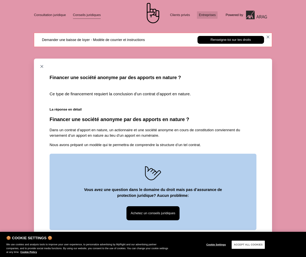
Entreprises (207, 15)
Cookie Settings (216, 247)
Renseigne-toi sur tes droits (231, 40)
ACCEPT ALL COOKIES (248, 247)
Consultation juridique (50, 15)
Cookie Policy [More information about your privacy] (28, 254)
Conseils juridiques (87, 15)
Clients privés (180, 15)
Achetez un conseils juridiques (153, 213)
